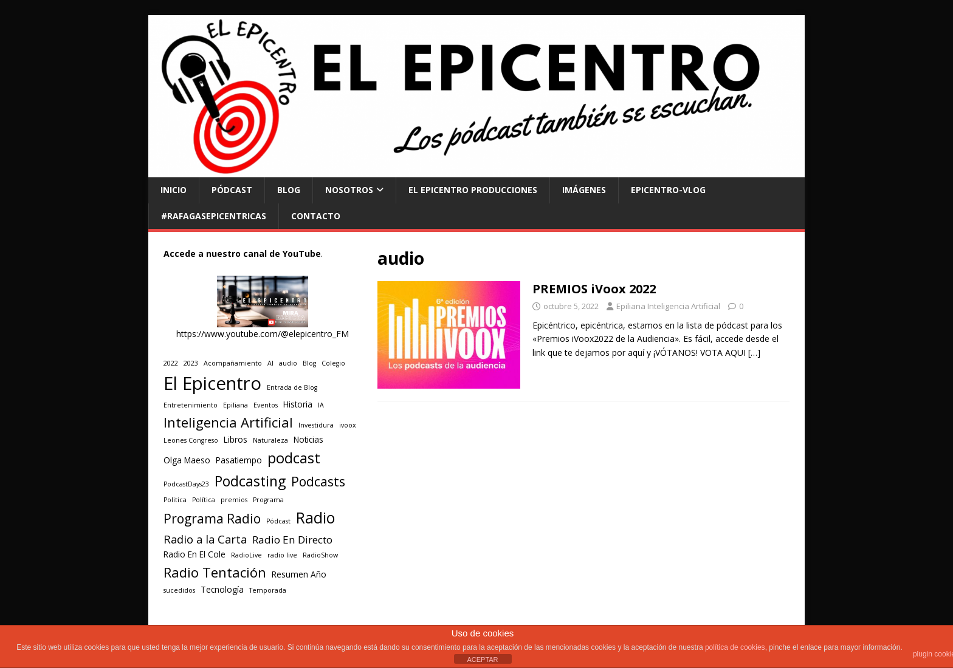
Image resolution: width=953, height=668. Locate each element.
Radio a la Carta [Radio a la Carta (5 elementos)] (205, 539)
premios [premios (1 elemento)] (234, 500)
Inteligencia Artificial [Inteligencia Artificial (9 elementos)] (228, 422)
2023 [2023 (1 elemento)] (191, 363)
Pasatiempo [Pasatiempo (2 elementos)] (239, 460)
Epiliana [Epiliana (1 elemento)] (235, 405)
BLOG (288, 190)
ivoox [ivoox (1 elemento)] (347, 425)
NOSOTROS (349, 190)
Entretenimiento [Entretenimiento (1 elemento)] (190, 405)
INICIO (173, 190)
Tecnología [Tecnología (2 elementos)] (222, 589)
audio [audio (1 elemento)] (288, 363)
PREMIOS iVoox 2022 (594, 289)
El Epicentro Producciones (472, 190)
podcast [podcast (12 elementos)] (293, 458)
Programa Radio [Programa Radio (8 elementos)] (212, 518)
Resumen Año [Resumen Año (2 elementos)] (299, 574)
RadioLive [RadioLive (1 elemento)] (246, 555)
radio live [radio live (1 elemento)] (282, 555)
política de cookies (735, 647)
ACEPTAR (482, 659)
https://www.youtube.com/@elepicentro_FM (262, 333)
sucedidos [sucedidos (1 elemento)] (179, 590)
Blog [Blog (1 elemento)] (309, 363)
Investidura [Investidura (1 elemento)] (316, 425)
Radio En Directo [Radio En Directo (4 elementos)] (292, 540)
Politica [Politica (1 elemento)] (175, 500)
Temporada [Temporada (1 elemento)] (267, 590)
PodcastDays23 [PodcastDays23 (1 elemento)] (186, 484)
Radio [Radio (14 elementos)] (315, 517)
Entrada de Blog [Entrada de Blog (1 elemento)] (292, 387)
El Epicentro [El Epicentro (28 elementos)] (212, 383)
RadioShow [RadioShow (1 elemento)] (320, 555)
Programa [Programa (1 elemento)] (268, 500)
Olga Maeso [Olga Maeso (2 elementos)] (186, 460)
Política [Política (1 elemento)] (203, 500)
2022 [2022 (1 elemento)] (170, 363)
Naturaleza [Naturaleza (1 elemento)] (270, 440)
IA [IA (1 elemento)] (321, 405)
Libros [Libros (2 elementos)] (235, 439)
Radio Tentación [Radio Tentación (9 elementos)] (214, 572)
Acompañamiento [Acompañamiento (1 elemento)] (233, 363)
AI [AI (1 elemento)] (270, 363)
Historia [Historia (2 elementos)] (297, 404)
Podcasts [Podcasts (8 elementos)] (318, 481)
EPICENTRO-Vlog (668, 190)
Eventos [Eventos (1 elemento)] (265, 405)
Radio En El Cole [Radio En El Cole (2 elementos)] (194, 554)
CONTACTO (315, 216)
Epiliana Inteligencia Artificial (668, 306)
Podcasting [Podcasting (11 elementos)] (250, 481)
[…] (754, 352)
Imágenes (584, 190)
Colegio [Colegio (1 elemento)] (333, 363)
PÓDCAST (232, 190)
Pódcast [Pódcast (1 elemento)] (278, 521)
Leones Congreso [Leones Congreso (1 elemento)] (190, 440)
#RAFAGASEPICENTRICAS (213, 216)
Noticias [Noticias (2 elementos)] (308, 439)
